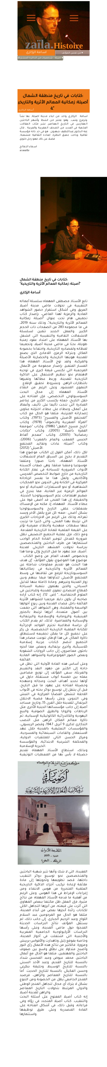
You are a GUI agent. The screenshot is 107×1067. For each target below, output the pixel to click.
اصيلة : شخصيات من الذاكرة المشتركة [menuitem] (40, 58)
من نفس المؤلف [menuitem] (72, 53)
